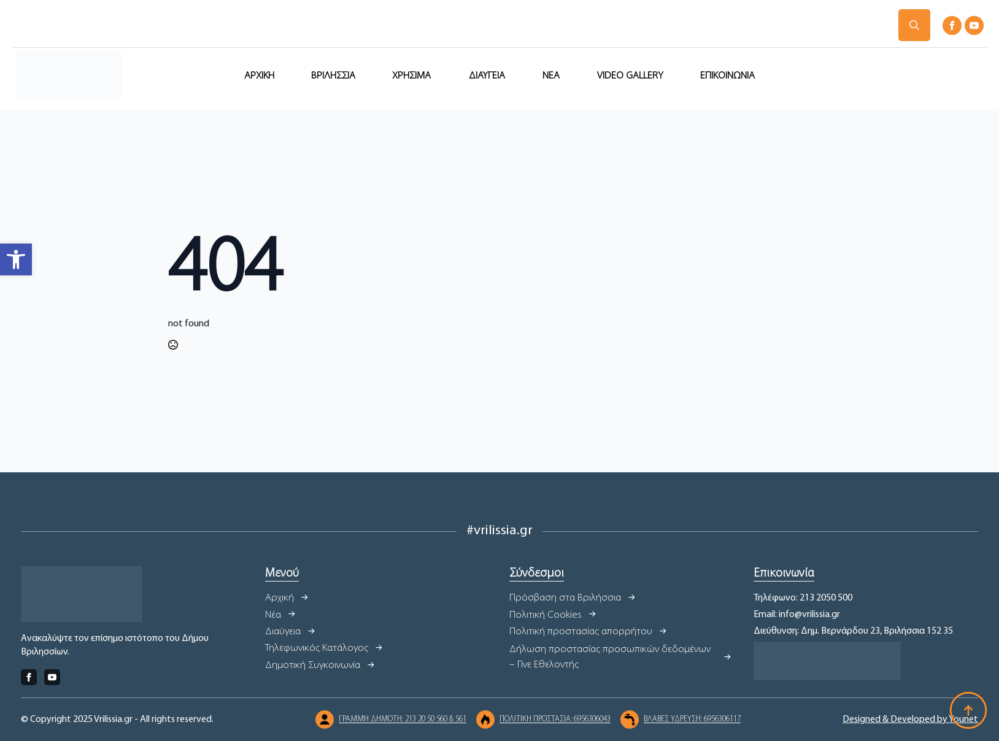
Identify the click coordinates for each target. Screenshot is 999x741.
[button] (16, 259)
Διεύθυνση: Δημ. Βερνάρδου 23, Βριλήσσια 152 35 (853, 631)
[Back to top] (968, 710)
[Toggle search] (914, 25)
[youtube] (974, 25)
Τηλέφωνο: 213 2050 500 (803, 598)
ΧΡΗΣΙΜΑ (411, 76)
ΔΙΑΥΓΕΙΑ (487, 76)
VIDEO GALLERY (630, 76)
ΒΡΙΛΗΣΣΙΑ (333, 76)
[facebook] (952, 25)
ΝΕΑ (551, 76)
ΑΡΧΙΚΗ (259, 76)
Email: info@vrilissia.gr (797, 615)
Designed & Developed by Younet (910, 719)
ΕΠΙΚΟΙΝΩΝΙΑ (727, 76)
